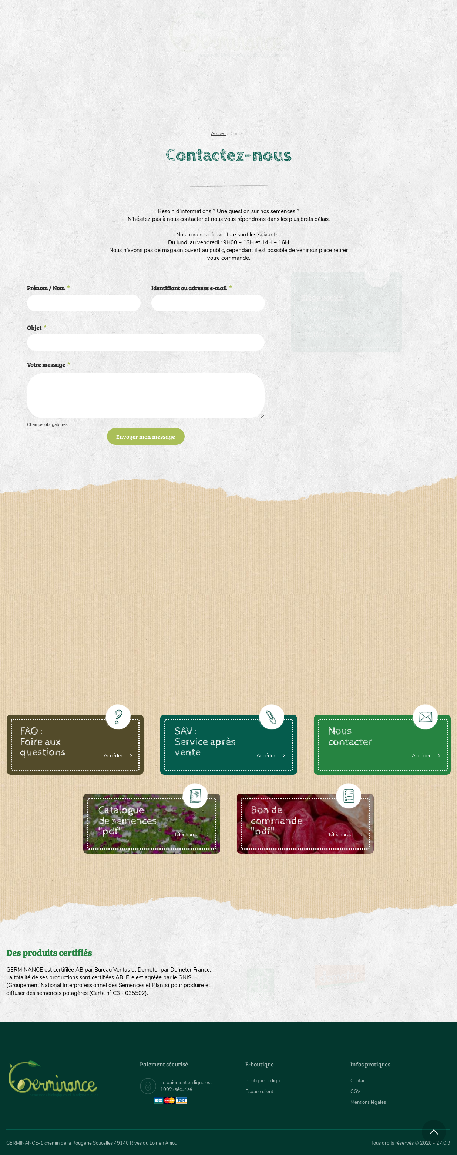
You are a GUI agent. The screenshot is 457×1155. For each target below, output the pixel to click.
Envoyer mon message (145, 436)
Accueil (218, 133)
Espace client (260, 1091)
